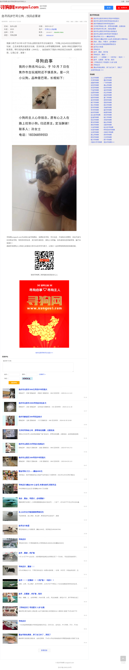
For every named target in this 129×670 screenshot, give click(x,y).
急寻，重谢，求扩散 (27, 553)
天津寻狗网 (95, 80)
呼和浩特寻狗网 (109, 130)
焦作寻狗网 (43, 6)
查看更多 (44, 650)
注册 (122, 1)
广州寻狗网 (108, 83)
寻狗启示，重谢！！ (27, 567)
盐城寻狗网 (95, 117)
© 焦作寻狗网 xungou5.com (65, 662)
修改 (72, 21)
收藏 (81, 21)
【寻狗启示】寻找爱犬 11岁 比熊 (31, 607)
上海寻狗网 (108, 78)
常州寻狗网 (95, 110)
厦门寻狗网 (108, 97)
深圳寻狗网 (95, 85)
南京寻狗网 (108, 105)
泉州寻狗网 (95, 100)
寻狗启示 (22, 539)
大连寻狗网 (95, 127)
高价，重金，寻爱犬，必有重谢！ (32, 498)
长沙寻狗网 (95, 95)
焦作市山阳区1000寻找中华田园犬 (32, 458)
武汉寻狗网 (108, 92)
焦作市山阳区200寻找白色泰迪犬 (32, 444)
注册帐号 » (42, 374)
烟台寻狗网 (108, 122)
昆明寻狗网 (108, 100)
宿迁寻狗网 (95, 120)
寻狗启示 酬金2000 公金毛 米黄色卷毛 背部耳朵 (37, 485)
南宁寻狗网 (95, 102)
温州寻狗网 (108, 90)
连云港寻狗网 (95, 115)
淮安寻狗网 (108, 115)
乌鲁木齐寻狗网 (96, 142)
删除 (76, 21)
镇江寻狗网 (108, 117)
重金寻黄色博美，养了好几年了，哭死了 (35, 635)
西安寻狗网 (95, 137)
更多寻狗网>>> (109, 142)
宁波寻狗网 (95, 90)
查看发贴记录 (49, 35)
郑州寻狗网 (108, 135)
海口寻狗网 (95, 105)
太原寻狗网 (95, 132)
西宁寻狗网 (108, 139)
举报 (67, 21)
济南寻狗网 (108, 120)
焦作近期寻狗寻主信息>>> (44, 353)
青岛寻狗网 (95, 122)
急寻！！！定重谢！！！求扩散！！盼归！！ (36, 580)
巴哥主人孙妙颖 (51, 29)
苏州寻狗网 (95, 107)
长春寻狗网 (95, 130)
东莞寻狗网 (95, 87)
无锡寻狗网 (108, 107)
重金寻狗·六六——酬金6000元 (30, 471)
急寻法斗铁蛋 (24, 526)
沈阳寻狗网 (108, 125)
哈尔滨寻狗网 (108, 127)
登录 (127, 1)
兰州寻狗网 (108, 137)
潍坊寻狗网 (95, 125)
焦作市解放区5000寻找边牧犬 (30, 417)
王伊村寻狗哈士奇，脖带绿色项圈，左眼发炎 (36, 430)
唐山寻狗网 (95, 135)
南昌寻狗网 (108, 95)
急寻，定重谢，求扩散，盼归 (30, 594)
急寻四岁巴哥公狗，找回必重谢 (103, 29)
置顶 (85, 21)
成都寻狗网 (95, 83)
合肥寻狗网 (95, 92)
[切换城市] (43, 8)
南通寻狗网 (108, 112)
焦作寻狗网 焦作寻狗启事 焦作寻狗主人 (13, 1)
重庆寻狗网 (108, 80)
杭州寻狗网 (108, 87)
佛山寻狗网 (108, 85)
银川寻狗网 (95, 139)
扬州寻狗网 (108, 110)
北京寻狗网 (95, 78)
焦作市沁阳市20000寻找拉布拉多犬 (32, 403)
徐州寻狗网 (95, 112)
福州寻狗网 (95, 97)
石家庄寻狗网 (108, 132)
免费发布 (124, 8)
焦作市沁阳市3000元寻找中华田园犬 (33, 389)
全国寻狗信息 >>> (97, 70)
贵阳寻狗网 (108, 102)
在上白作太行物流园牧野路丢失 (31, 512)
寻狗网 (123, 660)
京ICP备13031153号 (65, 667)
